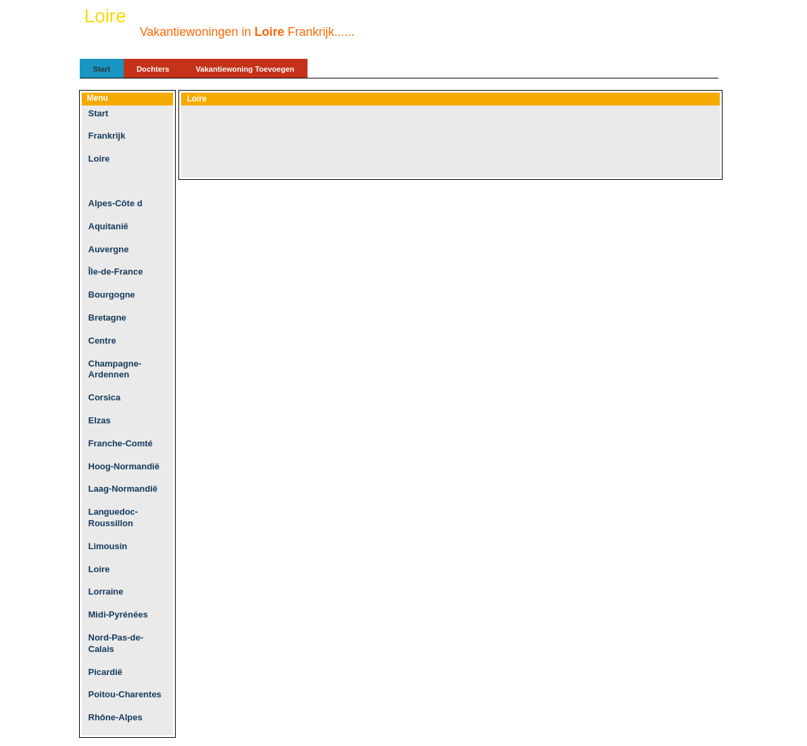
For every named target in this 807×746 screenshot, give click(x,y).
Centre (102, 340)
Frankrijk (107, 136)
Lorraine (106, 591)
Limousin (108, 546)
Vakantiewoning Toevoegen (245, 69)
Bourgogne (112, 294)
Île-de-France (116, 271)
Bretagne (107, 317)
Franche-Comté (121, 443)
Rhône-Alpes (116, 717)
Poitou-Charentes (125, 694)
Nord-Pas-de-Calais (116, 643)
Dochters (153, 69)
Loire (99, 159)
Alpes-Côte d (116, 203)
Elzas (100, 420)
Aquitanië (108, 226)
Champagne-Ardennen (115, 369)
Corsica (105, 397)
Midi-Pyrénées (118, 614)
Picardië (106, 672)
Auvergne (109, 249)
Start (102, 69)
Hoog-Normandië (124, 466)
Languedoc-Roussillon (114, 517)
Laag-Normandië (123, 489)
